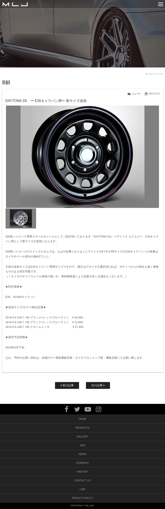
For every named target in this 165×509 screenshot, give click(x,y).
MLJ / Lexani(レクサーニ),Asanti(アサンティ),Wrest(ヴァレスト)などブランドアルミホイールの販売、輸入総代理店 (15, 4)
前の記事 (67, 385)
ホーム (148, 74)
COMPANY (82, 462)
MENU (160, 4)
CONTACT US (82, 480)
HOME (82, 419)
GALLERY (82, 436)
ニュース (136, 94)
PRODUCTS (82, 427)
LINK (83, 489)
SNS (82, 445)
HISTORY (82, 471)
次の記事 (98, 385)
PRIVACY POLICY (82, 498)
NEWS (82, 454)
